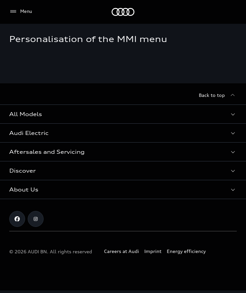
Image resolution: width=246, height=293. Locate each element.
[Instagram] (36, 219)
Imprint (152, 251)
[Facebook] (17, 219)
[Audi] (123, 12)
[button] (123, 114)
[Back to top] (218, 95)
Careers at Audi (121, 251)
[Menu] (20, 11)
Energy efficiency (186, 251)
